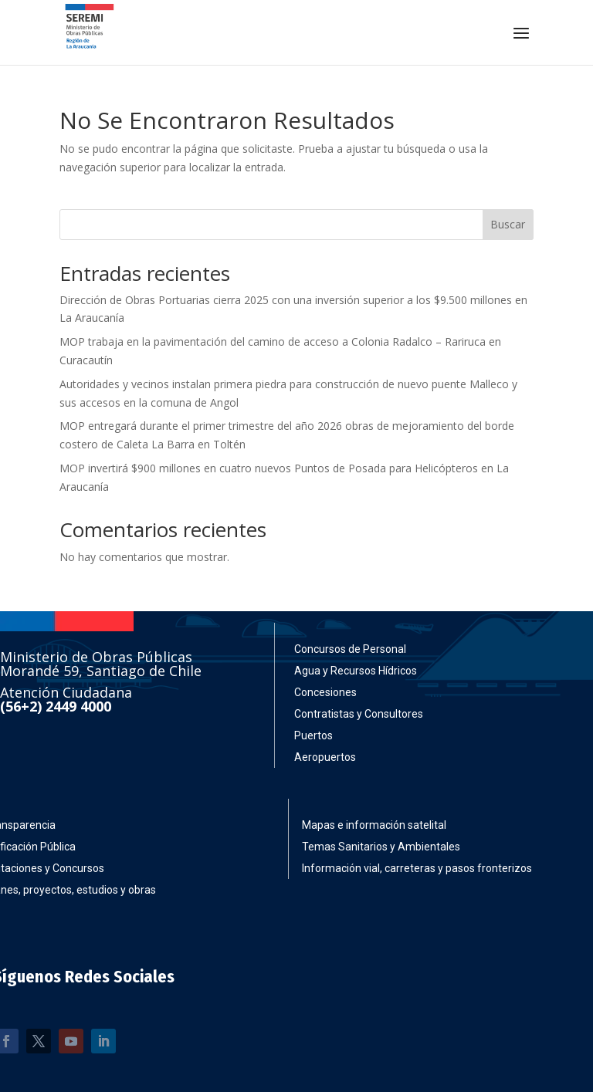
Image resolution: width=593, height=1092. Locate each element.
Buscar (507, 224)
